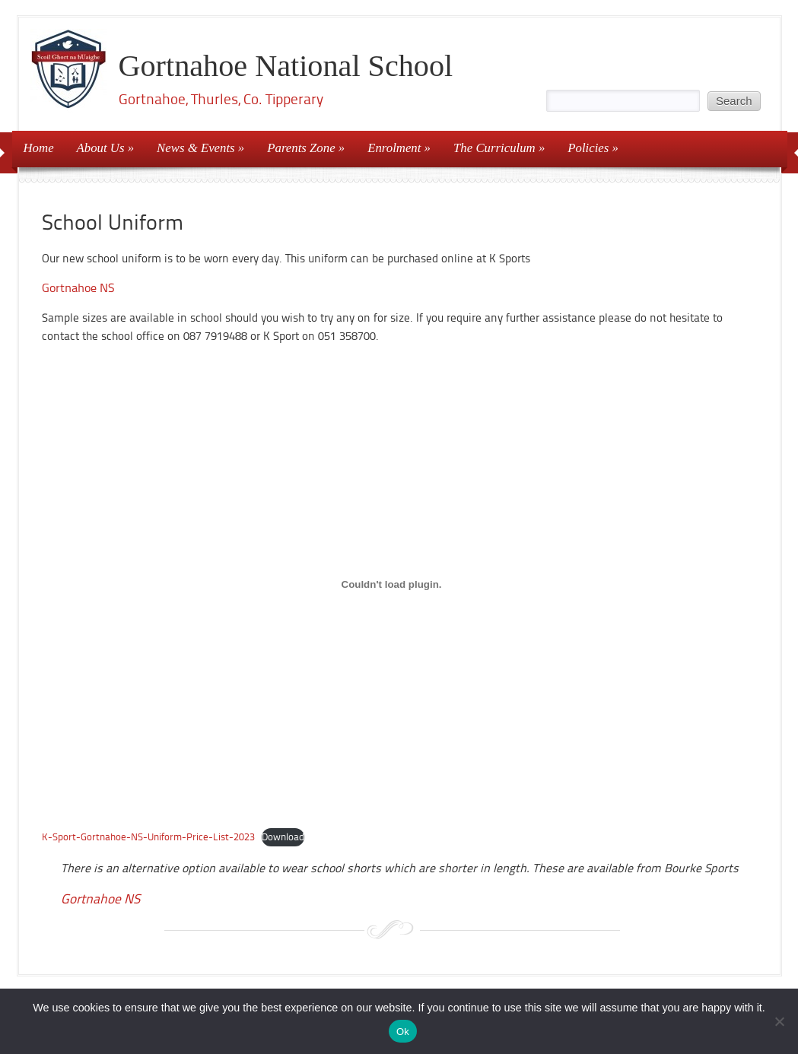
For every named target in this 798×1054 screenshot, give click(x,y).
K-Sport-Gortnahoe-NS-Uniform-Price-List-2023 (148, 837)
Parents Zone (301, 148)
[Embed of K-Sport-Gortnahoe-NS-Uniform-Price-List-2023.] (392, 585)
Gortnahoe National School (286, 66)
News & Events (196, 148)
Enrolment (394, 148)
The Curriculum (494, 148)
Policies (588, 148)
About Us (101, 148)
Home (39, 148)
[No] (779, 1021)
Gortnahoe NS (78, 288)
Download (283, 837)
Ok (402, 1031)
